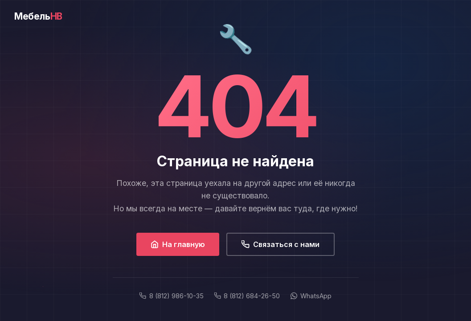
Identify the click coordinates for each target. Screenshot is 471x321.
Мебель (38, 16)
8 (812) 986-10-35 (171, 296)
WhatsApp (311, 296)
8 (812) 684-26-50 (247, 296)
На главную (178, 244)
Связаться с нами (280, 244)
